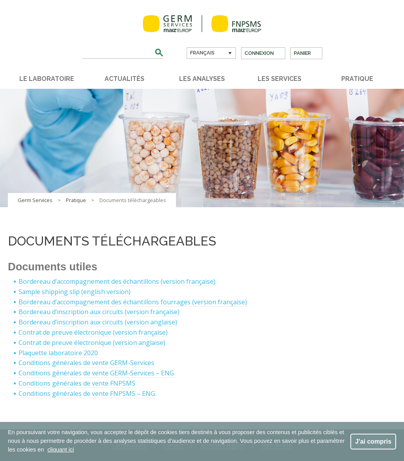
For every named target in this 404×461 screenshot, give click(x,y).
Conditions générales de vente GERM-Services (86, 362)
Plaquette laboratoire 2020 (58, 353)
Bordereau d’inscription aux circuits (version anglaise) (98, 322)
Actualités (124, 78)
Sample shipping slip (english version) (75, 291)
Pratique (357, 78)
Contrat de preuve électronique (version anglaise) (92, 342)
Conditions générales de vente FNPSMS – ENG (87, 393)
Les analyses (202, 78)
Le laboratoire (46, 78)
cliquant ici (60, 449)
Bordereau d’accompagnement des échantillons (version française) (117, 281)
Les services (279, 78)
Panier (302, 53)
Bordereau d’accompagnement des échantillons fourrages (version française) (133, 302)
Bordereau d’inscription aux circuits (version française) (99, 311)
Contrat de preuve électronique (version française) (93, 332)
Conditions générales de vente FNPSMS (77, 383)
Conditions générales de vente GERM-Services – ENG (96, 373)
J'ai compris (373, 441)
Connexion (259, 53)
